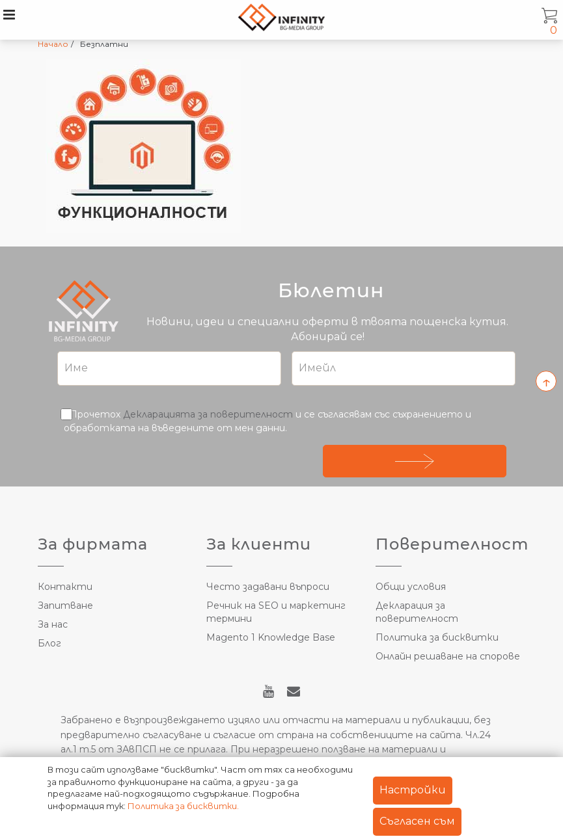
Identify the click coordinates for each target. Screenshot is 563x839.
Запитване (65, 605)
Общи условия (411, 587)
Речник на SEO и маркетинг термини (276, 612)
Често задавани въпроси (267, 587)
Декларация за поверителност (417, 612)
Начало (53, 44)
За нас (53, 624)
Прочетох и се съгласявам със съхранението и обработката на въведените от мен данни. (267, 421)
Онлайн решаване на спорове (448, 656)
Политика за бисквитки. (183, 806)
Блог (49, 643)
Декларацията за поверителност (208, 414)
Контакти (65, 587)
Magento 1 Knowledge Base (270, 637)
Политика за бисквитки (437, 637)
